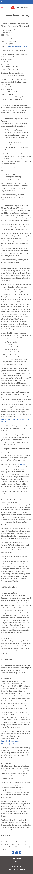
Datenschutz (16, 859)
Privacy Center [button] (16, 867)
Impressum (16, 861)
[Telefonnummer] (13, 852)
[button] (16, 2)
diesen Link (22, 464)
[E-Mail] (16, 852)
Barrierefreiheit (16, 864)
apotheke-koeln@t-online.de (17, 46)
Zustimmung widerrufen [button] (16, 869)
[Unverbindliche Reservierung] (20, 852)
